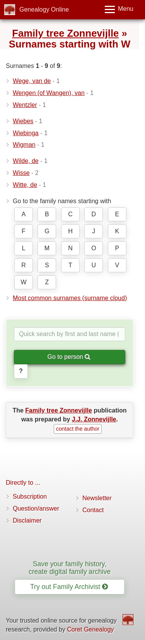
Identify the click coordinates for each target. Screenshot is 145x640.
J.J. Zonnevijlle (94, 419)
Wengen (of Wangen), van (49, 93)
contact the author (77, 429)
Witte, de (25, 185)
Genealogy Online (44, 9)
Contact (93, 510)
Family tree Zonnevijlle (65, 33)
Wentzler (25, 105)
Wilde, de (26, 161)
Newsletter (97, 498)
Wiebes (23, 121)
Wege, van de (32, 81)
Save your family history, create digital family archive (70, 567)
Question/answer (36, 508)
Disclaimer (27, 520)
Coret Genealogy (90, 629)
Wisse (21, 173)
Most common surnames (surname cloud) (70, 298)
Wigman (24, 144)
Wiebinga (26, 133)
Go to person (69, 356)
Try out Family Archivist (69, 587)
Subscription (30, 496)
